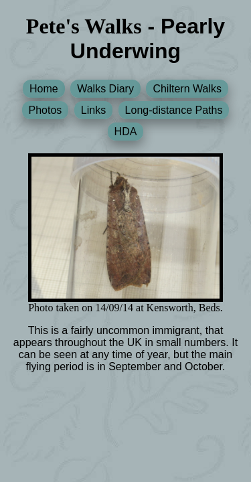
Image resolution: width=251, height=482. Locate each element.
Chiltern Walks (187, 88)
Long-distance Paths (174, 110)
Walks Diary (105, 88)
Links (93, 110)
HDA (125, 131)
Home (43, 88)
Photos (45, 110)
